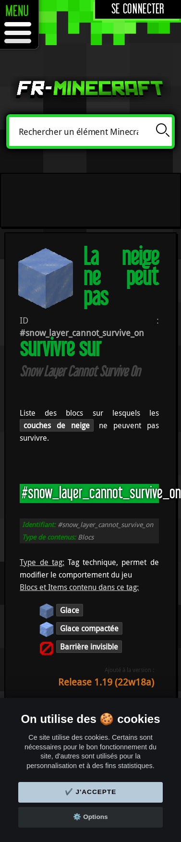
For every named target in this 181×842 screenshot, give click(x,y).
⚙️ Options (90, 816)
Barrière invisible (89, 646)
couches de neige (56, 425)
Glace (69, 610)
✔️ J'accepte (91, 791)
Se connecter (138, 9)
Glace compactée (89, 628)
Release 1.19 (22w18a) (106, 681)
